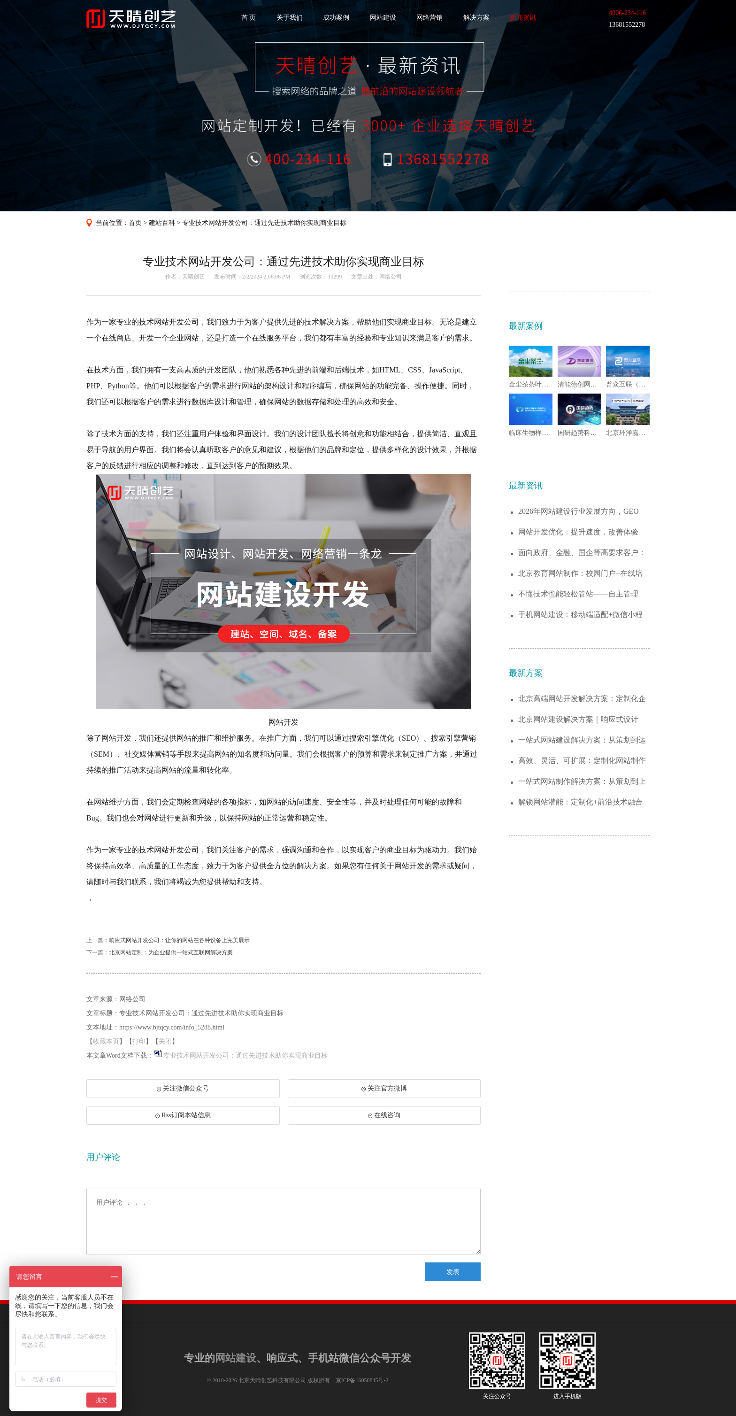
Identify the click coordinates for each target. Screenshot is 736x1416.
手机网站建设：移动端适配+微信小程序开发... (580, 615)
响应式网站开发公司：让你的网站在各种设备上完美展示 (179, 940)
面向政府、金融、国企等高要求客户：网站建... (582, 553)
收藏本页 (106, 1041)
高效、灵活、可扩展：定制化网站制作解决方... (582, 761)
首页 (135, 222)
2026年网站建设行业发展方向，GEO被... (578, 511)
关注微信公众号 (182, 1091)
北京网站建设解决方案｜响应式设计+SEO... (578, 719)
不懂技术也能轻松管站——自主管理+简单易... (578, 594)
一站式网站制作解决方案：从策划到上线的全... (582, 781)
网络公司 (390, 276)
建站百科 (162, 222)
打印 (139, 1041)
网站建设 (383, 17)
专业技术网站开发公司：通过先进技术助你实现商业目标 (264, 222)
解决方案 (476, 17)
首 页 (248, 17)
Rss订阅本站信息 (182, 1115)
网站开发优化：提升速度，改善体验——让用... (578, 532)
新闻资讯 (523, 17)
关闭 (165, 1041)
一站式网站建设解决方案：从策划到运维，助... (582, 740)
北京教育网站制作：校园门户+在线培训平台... (580, 573)
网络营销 (429, 17)
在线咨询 (384, 1115)
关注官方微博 (384, 1088)
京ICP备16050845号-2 (362, 1380)
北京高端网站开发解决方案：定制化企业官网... (582, 699)
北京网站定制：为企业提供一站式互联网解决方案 (171, 952)
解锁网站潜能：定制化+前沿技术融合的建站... (580, 802)
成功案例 (336, 17)
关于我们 (289, 17)
